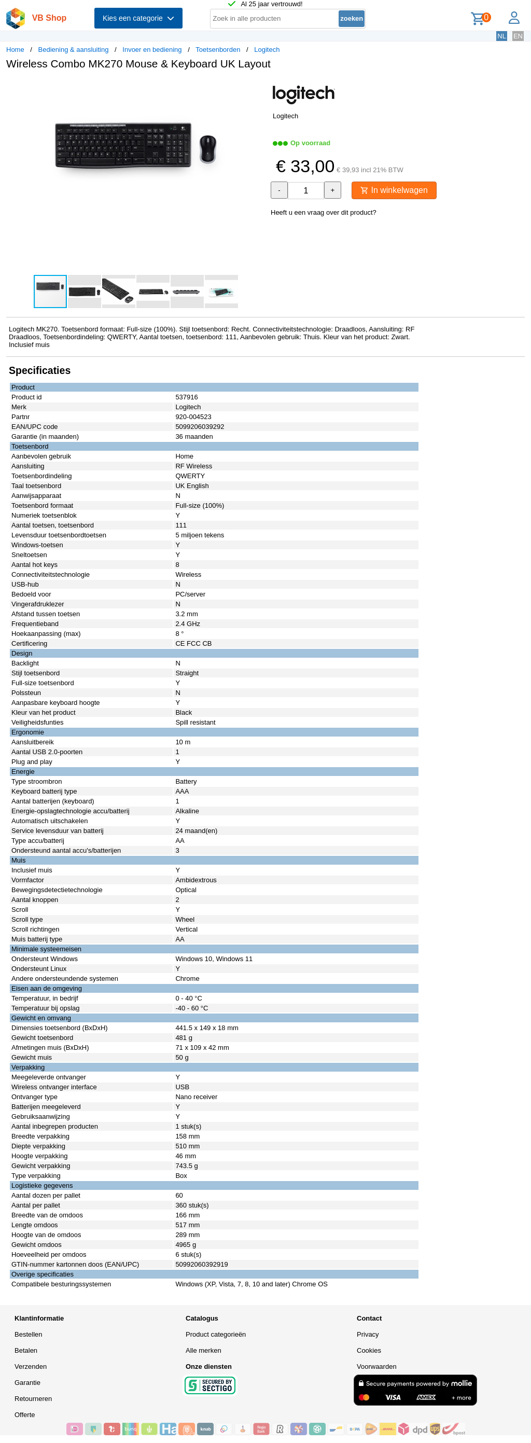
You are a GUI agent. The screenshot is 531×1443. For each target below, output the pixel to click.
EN (518, 36)
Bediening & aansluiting (73, 49)
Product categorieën (216, 1334)
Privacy (368, 1334)
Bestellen (28, 1334)
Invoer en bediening (151, 49)
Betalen (26, 1350)
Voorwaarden (377, 1366)
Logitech (267, 49)
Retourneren (33, 1399)
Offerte (25, 1415)
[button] (256, 88)
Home (15, 49)
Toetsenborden (217, 49)
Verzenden (31, 1366)
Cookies (369, 1350)
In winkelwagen (394, 190)
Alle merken (203, 1350)
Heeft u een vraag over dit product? (323, 212)
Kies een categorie (138, 18)
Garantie (27, 1382)
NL (501, 36)
